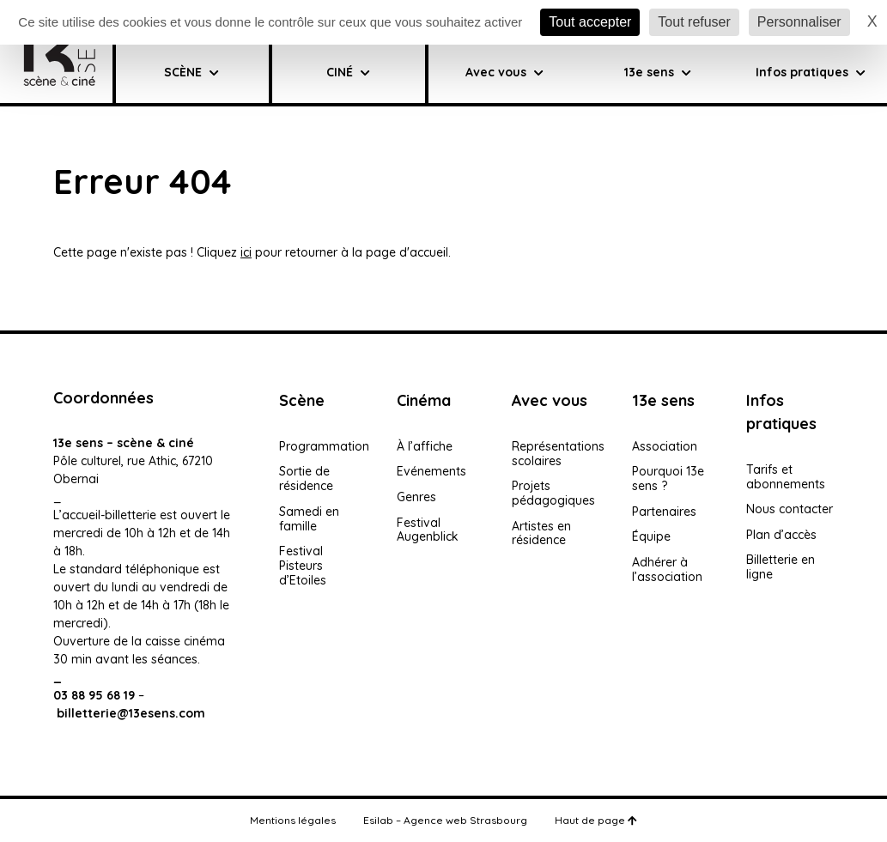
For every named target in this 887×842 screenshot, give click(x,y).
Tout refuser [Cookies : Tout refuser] (694, 22)
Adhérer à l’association (667, 569)
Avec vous (504, 72)
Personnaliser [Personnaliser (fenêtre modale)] (799, 22)
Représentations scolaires (558, 454)
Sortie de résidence (306, 478)
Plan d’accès (781, 534)
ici (246, 252)
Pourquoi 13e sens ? (668, 478)
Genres (416, 497)
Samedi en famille (309, 519)
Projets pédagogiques (553, 493)
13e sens (663, 400)
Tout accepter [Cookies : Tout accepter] (590, 22)
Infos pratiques (811, 72)
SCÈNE (191, 72)
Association (664, 446)
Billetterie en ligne (780, 567)
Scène (302, 400)
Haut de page (596, 820)
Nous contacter (789, 509)
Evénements (431, 471)
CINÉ (348, 72)
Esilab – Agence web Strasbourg (445, 820)
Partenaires (664, 511)
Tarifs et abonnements (785, 477)
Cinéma (424, 400)
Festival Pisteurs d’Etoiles (302, 565)
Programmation (324, 446)
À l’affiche (425, 446)
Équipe (651, 536)
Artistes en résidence (541, 533)
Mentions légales (293, 820)
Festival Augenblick (428, 530)
